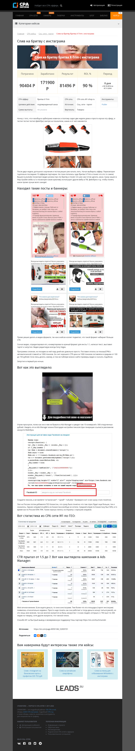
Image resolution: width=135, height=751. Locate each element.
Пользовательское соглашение (59, 734)
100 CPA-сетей (51, 710)
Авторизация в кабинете (29, 725)
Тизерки (61, 15)
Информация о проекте (56, 725)
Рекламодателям (54, 730)
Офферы (48, 14)
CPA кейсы (31, 33)
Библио (104, 15)
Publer (104, 104)
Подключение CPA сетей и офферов (61, 732)
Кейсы (117, 14)
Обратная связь (53, 727)
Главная (20, 15)
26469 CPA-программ (30, 712)
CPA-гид (50, 712)
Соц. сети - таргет (46, 33)
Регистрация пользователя (30, 727)
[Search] (46, 5)
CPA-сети (35, 14)
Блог (92, 15)
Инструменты (77, 15)
